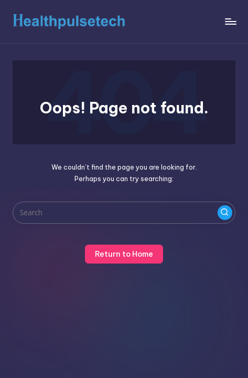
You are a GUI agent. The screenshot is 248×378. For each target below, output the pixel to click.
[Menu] (230, 21)
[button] (225, 212)
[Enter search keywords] (124, 213)
